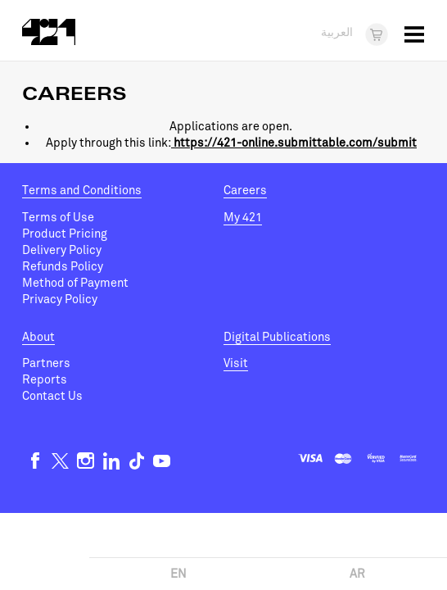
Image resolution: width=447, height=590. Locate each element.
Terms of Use (58, 218)
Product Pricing (64, 234)
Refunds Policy (62, 267)
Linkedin (111, 461)
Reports (44, 380)
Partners (46, 363)
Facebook (34, 461)
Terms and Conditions (82, 190)
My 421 (243, 218)
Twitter (60, 461)
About (38, 337)
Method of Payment (75, 283)
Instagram (85, 461)
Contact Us (52, 396)
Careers (245, 190)
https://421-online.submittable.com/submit (294, 143)
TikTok (136, 461)
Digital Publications (277, 337)
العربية (337, 33)
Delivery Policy (62, 250)
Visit (236, 363)
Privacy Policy (59, 299)
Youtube (161, 461)
